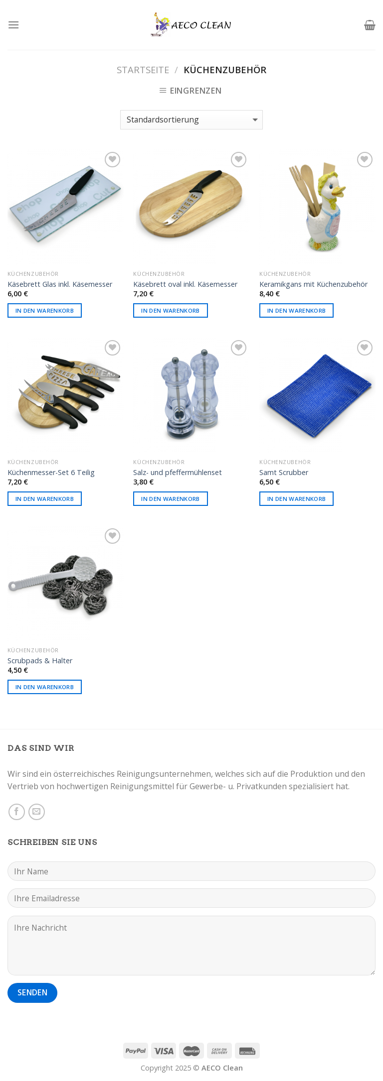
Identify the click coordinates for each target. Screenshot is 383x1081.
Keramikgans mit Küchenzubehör (313, 284)
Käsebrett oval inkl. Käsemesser (185, 284)
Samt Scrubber (283, 472)
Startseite (143, 69)
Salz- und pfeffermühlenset (177, 472)
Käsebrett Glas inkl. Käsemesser (59, 284)
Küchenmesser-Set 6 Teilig (51, 472)
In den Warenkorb (44, 310)
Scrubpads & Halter (39, 660)
